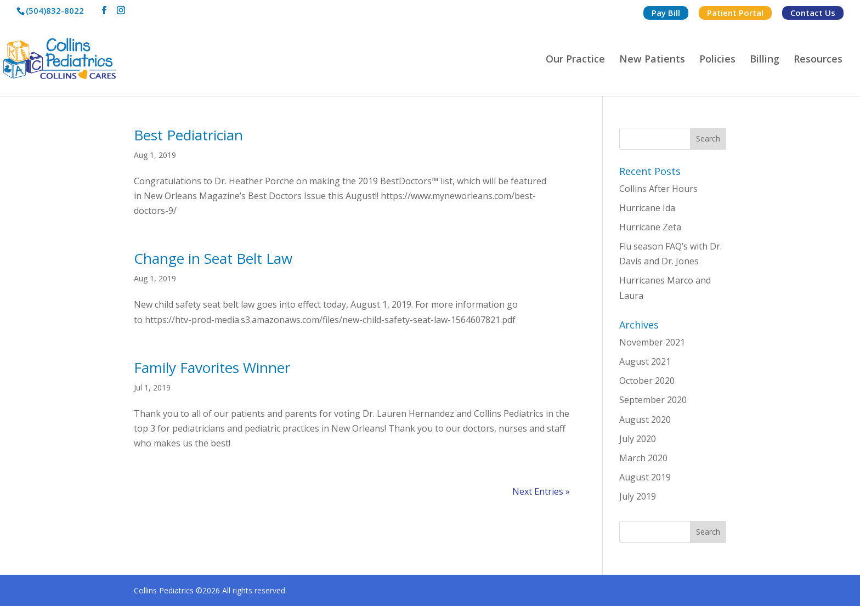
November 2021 (652, 342)
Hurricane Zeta (650, 227)
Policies (717, 60)
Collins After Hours (658, 189)
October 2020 (647, 381)
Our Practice (575, 60)
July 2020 (637, 439)
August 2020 (645, 420)
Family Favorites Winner (212, 367)
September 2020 (653, 400)
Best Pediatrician (188, 135)
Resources (818, 60)
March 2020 (643, 458)
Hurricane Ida (647, 208)
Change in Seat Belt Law (213, 258)
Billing (764, 60)
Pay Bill (666, 12)
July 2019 (637, 496)
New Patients (652, 60)
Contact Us (812, 12)
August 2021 (645, 361)
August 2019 (645, 477)
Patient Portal (735, 12)
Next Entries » (541, 491)
